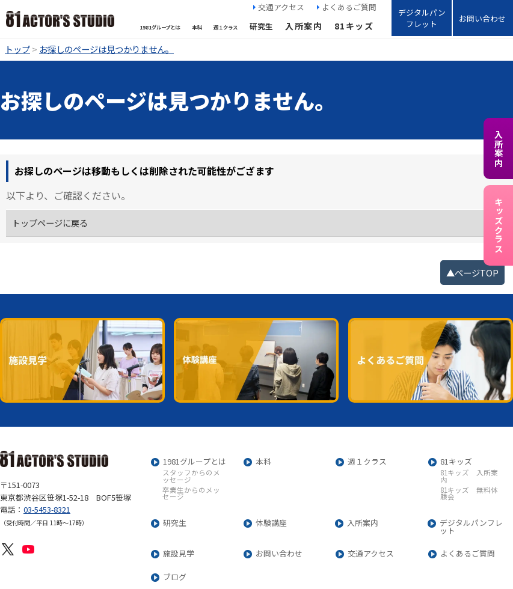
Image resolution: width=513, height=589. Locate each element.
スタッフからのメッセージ (191, 476)
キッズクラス (498, 225)
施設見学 (178, 554)
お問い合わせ (482, 18)
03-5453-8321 (46, 509)
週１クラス (367, 462)
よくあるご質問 (349, 7)
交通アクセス (281, 7)
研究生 (174, 523)
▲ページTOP (472, 272)
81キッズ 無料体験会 (469, 494)
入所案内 (303, 26)
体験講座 (271, 523)
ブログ (174, 577)
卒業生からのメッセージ (191, 494)
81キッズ (353, 26)
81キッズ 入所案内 (469, 476)
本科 (263, 462)
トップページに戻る (50, 222)
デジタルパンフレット (422, 18)
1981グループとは (194, 462)
